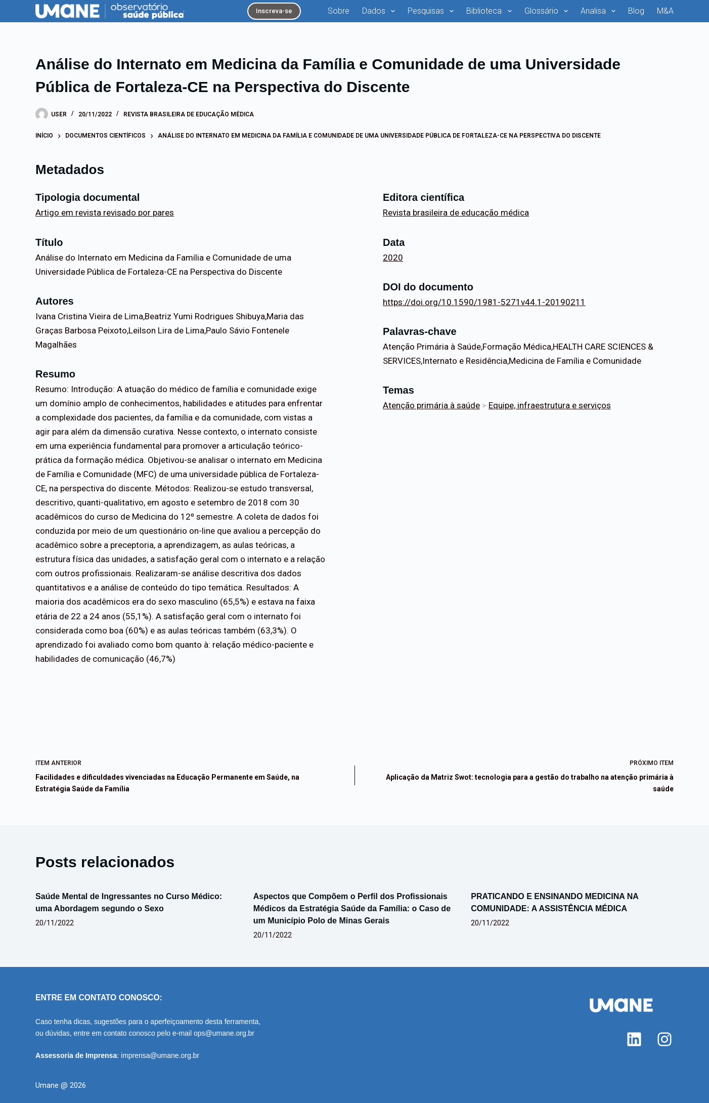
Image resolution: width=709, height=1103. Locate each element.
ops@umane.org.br (224, 1033)
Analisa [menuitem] (600, 11)
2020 (393, 257)
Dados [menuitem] (380, 11)
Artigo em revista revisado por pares (104, 212)
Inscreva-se (274, 11)
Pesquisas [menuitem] (433, 11)
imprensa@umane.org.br (160, 1055)
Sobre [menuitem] (338, 11)
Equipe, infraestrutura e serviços (550, 405)
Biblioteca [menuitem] (490, 11)
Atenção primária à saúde (431, 405)
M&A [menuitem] (665, 11)
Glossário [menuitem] (548, 11)
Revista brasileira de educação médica (188, 114)
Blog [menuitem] (636, 11)
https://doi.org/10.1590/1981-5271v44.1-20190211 (484, 302)
